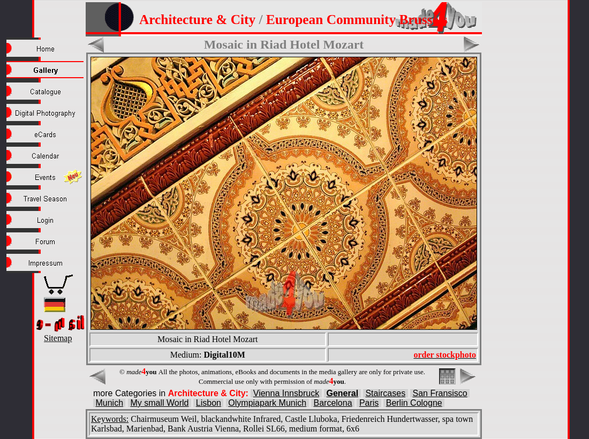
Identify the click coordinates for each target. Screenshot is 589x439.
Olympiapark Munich (267, 402)
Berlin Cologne (414, 402)
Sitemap (58, 338)
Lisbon (208, 402)
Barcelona (333, 402)
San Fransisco (440, 393)
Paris (369, 402)
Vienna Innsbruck (286, 393)
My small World (159, 402)
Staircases (385, 393)
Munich (109, 402)
